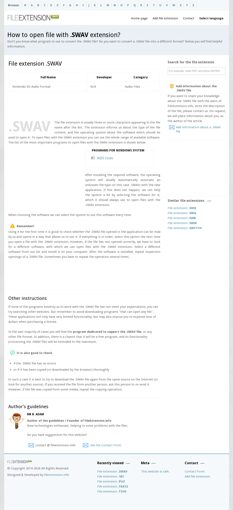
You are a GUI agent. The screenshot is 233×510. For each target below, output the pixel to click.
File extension (182, 208)
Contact (188, 18)
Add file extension (165, 18)
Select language (211, 18)
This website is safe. (155, 471)
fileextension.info (56, 475)
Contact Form (194, 471)
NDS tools (105, 158)
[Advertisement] (84, 105)
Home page (139, 18)
